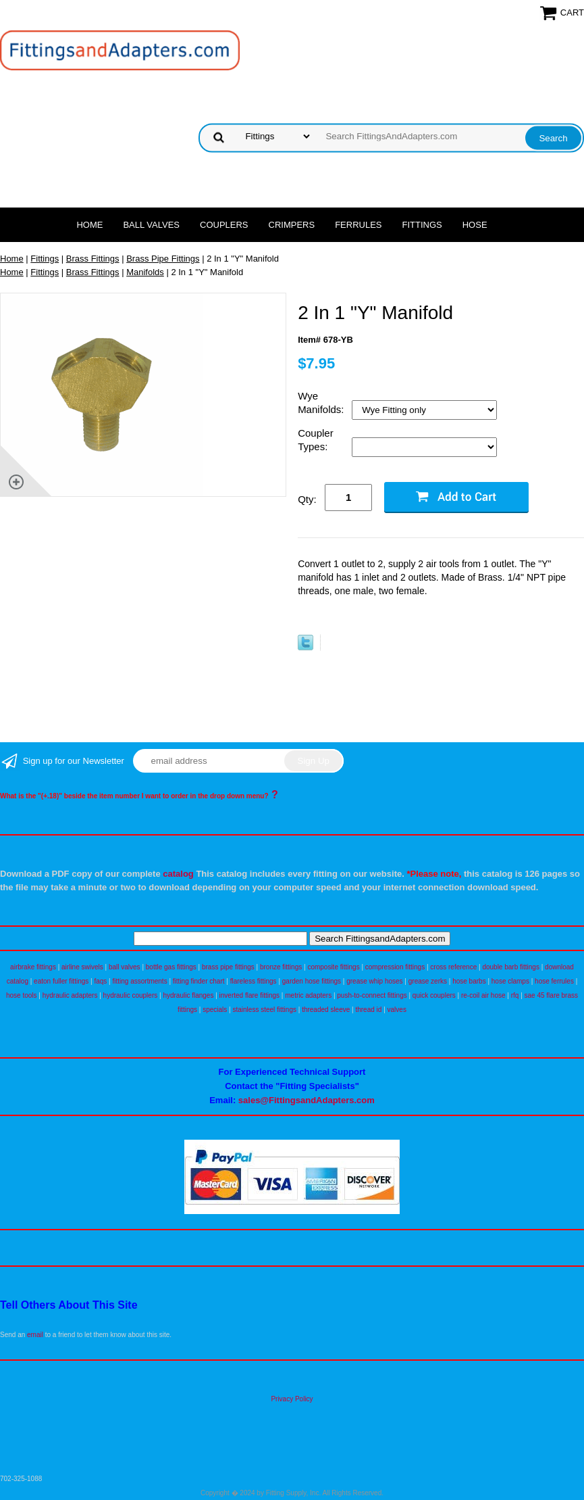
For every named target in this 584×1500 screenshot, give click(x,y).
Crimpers (292, 225)
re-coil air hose (483, 995)
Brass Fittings (93, 258)
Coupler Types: (316, 439)
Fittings (422, 225)
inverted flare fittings (249, 995)
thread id (368, 1009)
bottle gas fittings (171, 967)
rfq (515, 995)
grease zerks (427, 981)
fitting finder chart (199, 981)
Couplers (224, 225)
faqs (100, 981)
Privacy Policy (292, 1399)
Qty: (307, 499)
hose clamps (510, 981)
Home (89, 225)
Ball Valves (151, 225)
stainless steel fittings (264, 1009)
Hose (474, 225)
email (35, 1334)
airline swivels (82, 967)
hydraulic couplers (130, 995)
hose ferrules (554, 981)
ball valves (124, 967)
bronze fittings (281, 967)
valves (397, 1009)
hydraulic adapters (70, 995)
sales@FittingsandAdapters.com (306, 1100)
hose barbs (468, 981)
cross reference (453, 967)
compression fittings (395, 967)
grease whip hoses (374, 981)
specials (215, 1009)
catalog (178, 874)
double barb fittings (510, 967)
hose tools (21, 995)
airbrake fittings (33, 967)
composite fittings (333, 967)
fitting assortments (140, 981)
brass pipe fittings (228, 967)
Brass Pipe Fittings (162, 258)
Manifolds (145, 272)
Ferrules (358, 225)
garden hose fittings (311, 981)
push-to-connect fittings (371, 995)
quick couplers (434, 995)
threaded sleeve (326, 1009)
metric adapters (308, 995)
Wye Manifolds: (322, 402)
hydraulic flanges (188, 995)
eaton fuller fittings (61, 981)
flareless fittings (253, 981)
